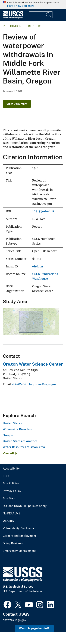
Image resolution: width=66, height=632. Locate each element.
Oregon (8, 435)
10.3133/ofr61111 (43, 211)
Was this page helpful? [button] (34, 628)
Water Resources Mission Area (24, 447)
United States (12, 423)
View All (10, 453)
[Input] (40, 14)
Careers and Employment (19, 535)
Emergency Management (19, 551)
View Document (16, 104)
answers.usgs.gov (14, 620)
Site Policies (11, 483)
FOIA (6, 476)
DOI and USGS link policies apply (25, 506)
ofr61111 (37, 266)
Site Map (9, 498)
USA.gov (8, 520)
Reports (34, 26)
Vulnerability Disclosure (18, 528)
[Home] (13, 17)
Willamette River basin (18, 429)
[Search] (48, 14)
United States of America (20, 441)
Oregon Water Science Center (33, 364)
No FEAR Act (11, 513)
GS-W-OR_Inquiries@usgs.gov (34, 384)
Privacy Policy (12, 491)
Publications (13, 26)
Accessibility (11, 468)
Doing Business (13, 543)
